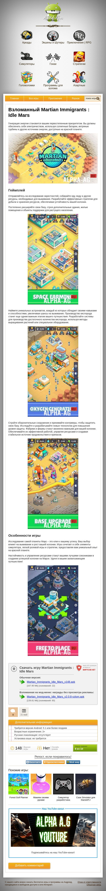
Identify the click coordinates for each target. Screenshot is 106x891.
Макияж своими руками (41, 798)
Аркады (26, 36)
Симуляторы (27, 57)
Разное (75, 98)
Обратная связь (94, 885)
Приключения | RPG (79, 36)
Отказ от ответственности (89, 882)
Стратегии (79, 57)
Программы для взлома (53, 80)
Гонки (53, 57)
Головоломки (27, 79)
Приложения (55, 98)
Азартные (79, 79)
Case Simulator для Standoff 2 (85, 798)
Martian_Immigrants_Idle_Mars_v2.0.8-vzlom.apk (55, 696)
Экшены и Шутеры (53, 36)
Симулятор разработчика (63, 798)
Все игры (34, 98)
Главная (14, 98)
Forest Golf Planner (19, 797)
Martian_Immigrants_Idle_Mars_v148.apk (51, 682)
